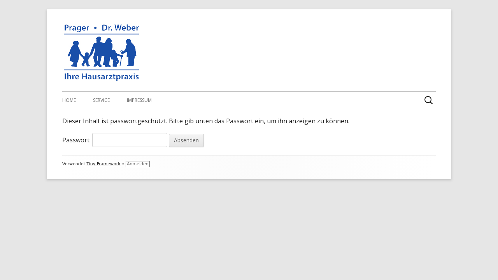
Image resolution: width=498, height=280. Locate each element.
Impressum (139, 100)
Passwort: (114, 140)
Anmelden (138, 163)
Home (69, 100)
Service (101, 100)
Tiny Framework (103, 163)
